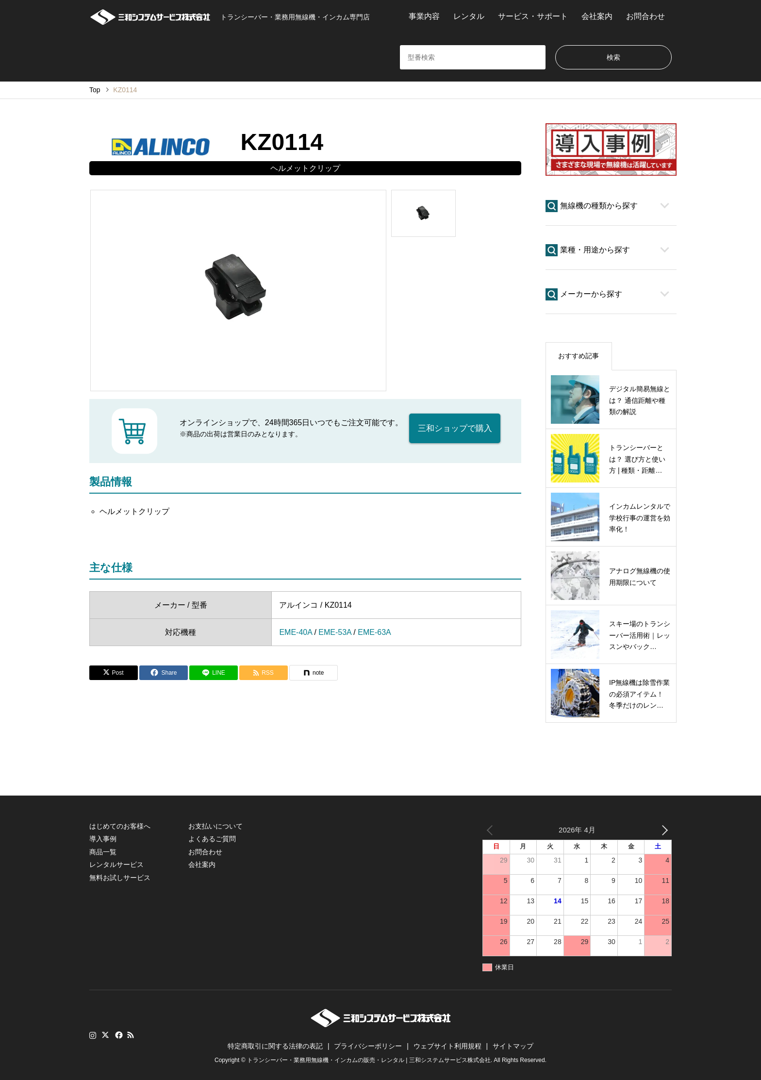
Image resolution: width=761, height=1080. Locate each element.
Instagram (92, 1034)
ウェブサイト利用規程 (447, 1046)
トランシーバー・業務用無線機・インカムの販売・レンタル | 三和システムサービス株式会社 (369, 1060)
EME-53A (334, 632)
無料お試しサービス (119, 877)
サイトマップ (513, 1046)
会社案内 (596, 16)
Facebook (118, 1034)
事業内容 (424, 16)
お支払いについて (215, 826)
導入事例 (102, 839)
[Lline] (213, 672)
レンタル (468, 16)
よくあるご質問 (212, 839)
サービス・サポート (533, 16)
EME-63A (374, 632)
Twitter (105, 1034)
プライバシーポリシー (368, 1046)
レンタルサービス (116, 864)
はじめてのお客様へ (119, 826)
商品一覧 (102, 852)
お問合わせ (645, 16)
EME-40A (295, 632)
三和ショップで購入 (455, 427)
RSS (130, 1034)
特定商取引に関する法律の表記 (275, 1046)
